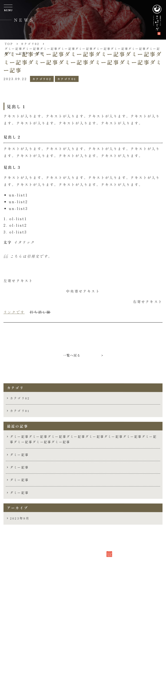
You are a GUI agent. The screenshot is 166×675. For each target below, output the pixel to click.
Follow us (34, 662)
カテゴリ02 (41, 79)
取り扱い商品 (33, 629)
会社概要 (28, 620)
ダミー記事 (19, 454)
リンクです (14, 312)
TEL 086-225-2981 (38, 584)
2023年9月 (20, 518)
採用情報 (28, 646)
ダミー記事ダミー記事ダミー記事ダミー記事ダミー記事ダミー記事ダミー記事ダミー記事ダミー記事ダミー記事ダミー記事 (83, 439)
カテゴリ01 (66, 79)
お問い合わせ (33, 654)
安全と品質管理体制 (39, 637)
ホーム (26, 612)
